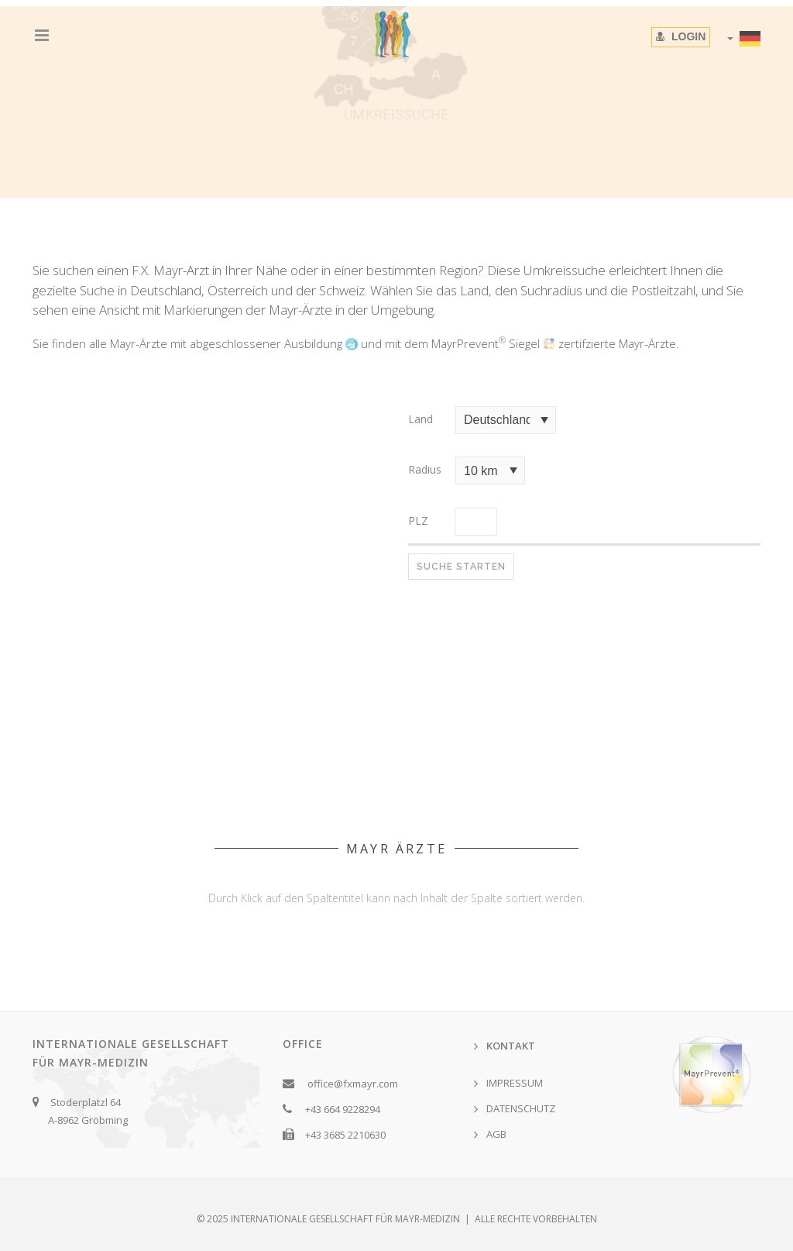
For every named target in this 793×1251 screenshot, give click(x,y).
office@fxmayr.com (352, 1084)
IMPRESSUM (514, 1083)
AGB (496, 1134)
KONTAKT (510, 1046)
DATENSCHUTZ (520, 1108)
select (544, 420)
